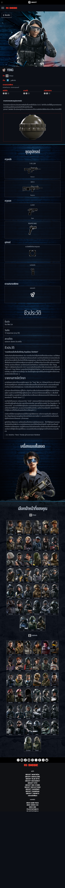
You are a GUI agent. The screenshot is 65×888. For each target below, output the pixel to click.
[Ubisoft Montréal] (32, 775)
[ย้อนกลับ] (6, 15)
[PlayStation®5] (32, 809)
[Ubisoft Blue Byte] (32, 779)
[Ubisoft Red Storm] (32, 785)
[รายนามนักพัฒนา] (32, 796)
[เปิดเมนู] (2, 8)
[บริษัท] (32, 870)
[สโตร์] (32, 865)
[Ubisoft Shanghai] (32, 791)
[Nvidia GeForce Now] (32, 823)
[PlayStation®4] (32, 811)
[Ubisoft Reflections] (32, 787)
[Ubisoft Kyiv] (32, 783)
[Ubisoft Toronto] (32, 793)
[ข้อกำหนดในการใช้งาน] (32, 884)
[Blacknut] (32, 825)
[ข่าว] (32, 872)
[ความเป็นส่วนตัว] (32, 881)
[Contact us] (32, 879)
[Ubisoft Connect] (32, 868)
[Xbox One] (32, 807)
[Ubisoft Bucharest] (32, 781)
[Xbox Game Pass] (32, 803)
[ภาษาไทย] (32, 849)
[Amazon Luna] (32, 815)
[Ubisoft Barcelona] (32, 777)
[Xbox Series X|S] (32, 805)
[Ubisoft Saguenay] (32, 789)
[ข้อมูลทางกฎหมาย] (32, 886)
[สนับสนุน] (32, 875)
